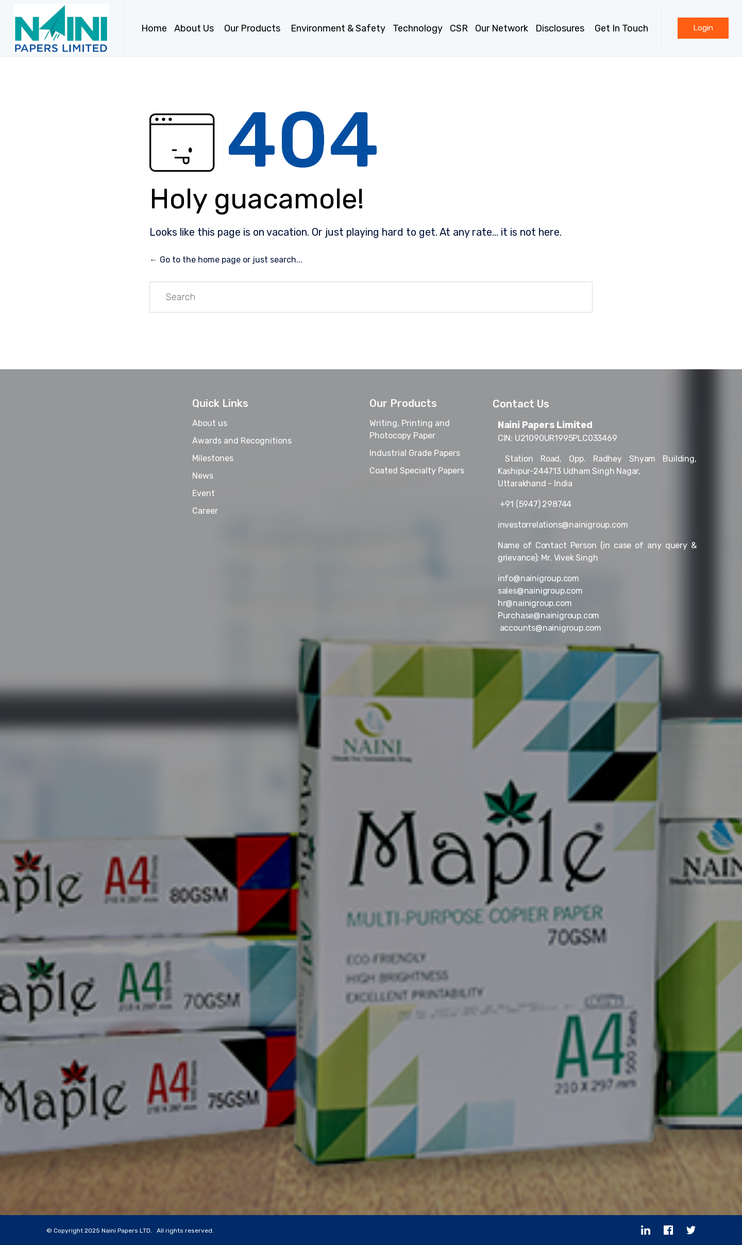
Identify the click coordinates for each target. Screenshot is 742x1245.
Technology (418, 28)
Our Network (501, 28)
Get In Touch (623, 28)
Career (205, 511)
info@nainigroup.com (538, 578)
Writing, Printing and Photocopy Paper (409, 429)
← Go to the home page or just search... (225, 260)
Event (203, 493)
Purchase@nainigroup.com (548, 615)
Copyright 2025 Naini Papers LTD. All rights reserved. (134, 1230)
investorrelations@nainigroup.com (563, 525)
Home (154, 28)
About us (209, 423)
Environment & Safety (338, 28)
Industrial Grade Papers (414, 453)
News (202, 476)
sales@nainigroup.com (540, 591)
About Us (195, 28)
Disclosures (561, 28)
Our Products (253, 28)
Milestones (212, 458)
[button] (703, 28)
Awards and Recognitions (242, 441)
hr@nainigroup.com (535, 603)
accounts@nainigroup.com (549, 628)
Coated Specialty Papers (416, 471)
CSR (459, 28)
